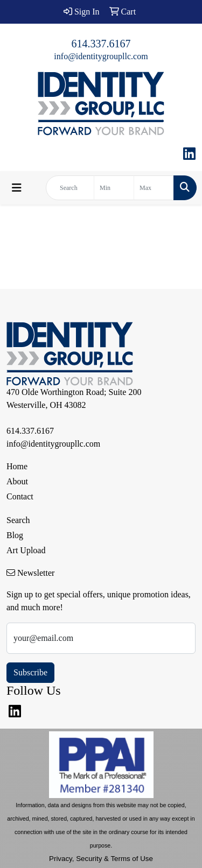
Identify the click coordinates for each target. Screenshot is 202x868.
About (17, 481)
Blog (14, 535)
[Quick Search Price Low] (114, 187)
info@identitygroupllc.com (101, 56)
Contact (19, 496)
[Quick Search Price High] (154, 187)
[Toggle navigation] (16, 187)
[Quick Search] (70, 187)
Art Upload (25, 550)
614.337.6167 (101, 44)
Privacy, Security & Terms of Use (101, 859)
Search (18, 520)
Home (16, 466)
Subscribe (30, 672)
